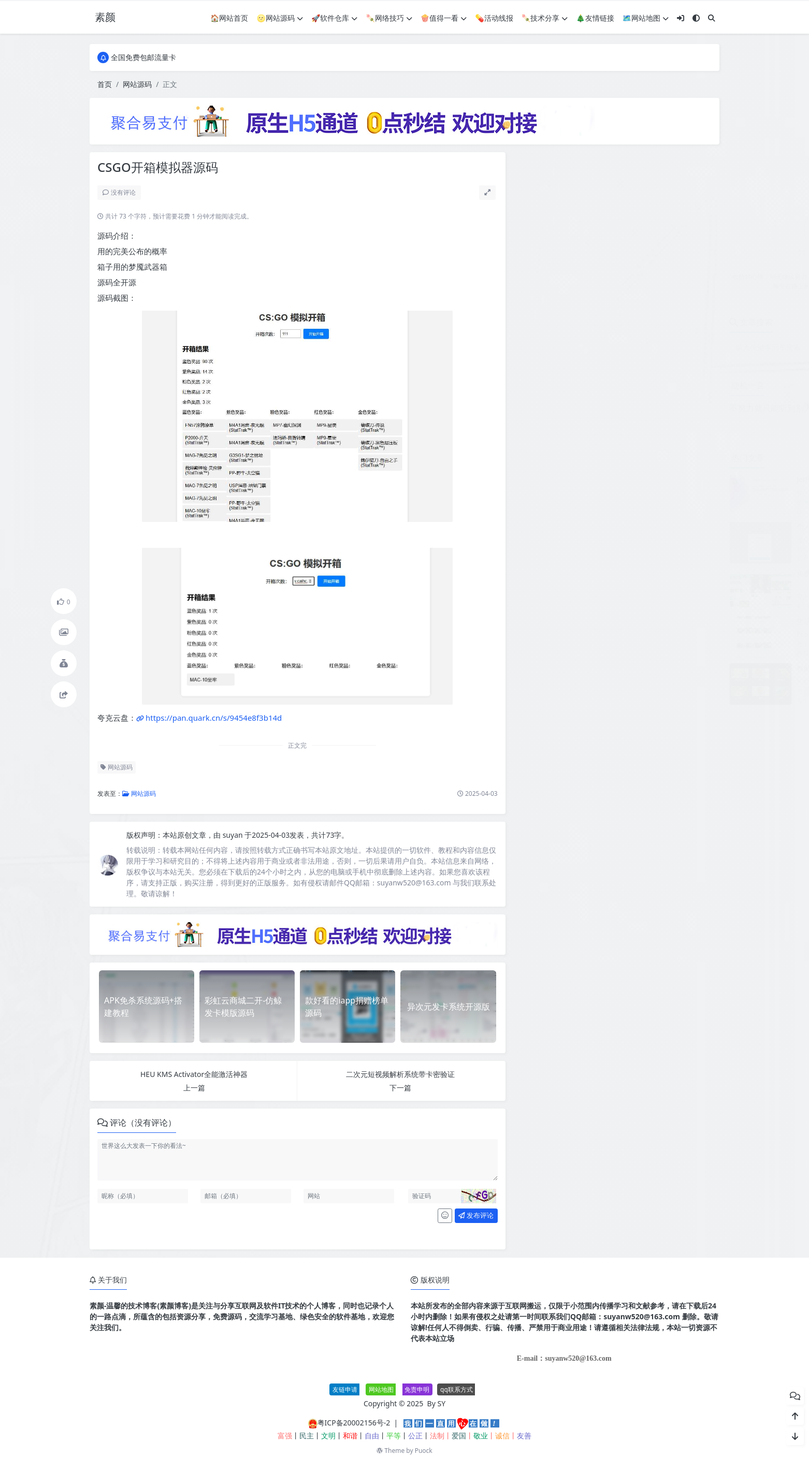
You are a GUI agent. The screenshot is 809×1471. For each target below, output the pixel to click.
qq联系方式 (456, 1389)
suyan (234, 835)
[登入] (680, 18)
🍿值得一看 (444, 18)
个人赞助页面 (608, 526)
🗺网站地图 (646, 18)
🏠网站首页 (229, 18)
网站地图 (381, 1389)
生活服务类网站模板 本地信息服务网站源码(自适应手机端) (680, 621)
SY (442, 1403)
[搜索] (711, 18)
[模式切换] (696, 18)
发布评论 (476, 1215)
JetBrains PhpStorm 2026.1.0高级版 (646, 479)
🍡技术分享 (545, 18)
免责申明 (416, 1389)
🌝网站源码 (280, 18)
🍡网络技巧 (389, 18)
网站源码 (137, 84)
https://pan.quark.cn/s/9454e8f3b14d (214, 717)
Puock (423, 1450)
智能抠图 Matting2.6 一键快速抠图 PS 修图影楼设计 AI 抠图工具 (691, 668)
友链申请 (345, 1389)
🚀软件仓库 (334, 18)
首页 (104, 84)
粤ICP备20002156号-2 (354, 1423)
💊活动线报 (494, 18)
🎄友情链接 (595, 18)
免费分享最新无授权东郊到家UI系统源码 (652, 573)
